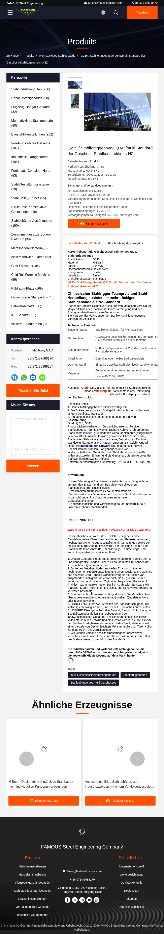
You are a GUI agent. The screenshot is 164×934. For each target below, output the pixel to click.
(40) (28, 209)
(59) (30, 277)
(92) (31, 257)
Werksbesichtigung (131, 874)
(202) (32, 134)
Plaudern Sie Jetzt (33, 390)
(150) (31, 223)
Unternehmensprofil (131, 866)
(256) (30, 89)
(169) (27, 288)
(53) (30, 173)
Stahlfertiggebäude (135, 675)
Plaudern (142, 12)
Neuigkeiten (131, 890)
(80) (32, 123)
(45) (32, 297)
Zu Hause (12, 55)
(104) (29, 159)
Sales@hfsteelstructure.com (103, 2)
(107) (30, 146)
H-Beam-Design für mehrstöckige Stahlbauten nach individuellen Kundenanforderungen (41, 784)
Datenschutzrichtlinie (131, 906)
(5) (29, 324)
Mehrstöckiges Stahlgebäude (57, 55)
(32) (31, 109)
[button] (26, 759)
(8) (29, 248)
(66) (26, 306)
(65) (28, 198)
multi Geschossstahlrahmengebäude (93, 675)
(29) (30, 187)
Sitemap (131, 898)
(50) (30, 98)
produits (29, 55)
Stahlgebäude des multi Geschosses (93, 682)
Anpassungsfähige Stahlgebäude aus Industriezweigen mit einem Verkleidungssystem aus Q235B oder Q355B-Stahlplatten (119, 784)
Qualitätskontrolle (131, 882)
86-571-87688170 (144, 2)
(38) (31, 237)
